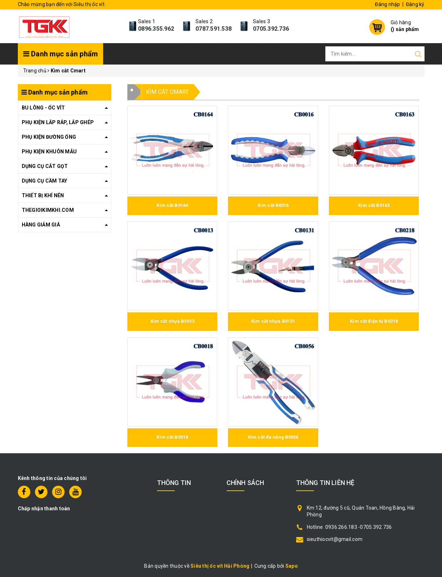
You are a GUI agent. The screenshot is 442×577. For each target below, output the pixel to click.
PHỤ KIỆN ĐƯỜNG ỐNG (49, 137)
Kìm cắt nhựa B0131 (273, 321)
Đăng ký (415, 4)
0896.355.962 (156, 28)
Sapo (291, 566)
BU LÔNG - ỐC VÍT (43, 108)
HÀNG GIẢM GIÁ (41, 225)
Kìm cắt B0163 (374, 205)
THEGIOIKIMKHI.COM (48, 210)
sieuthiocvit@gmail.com (335, 539)
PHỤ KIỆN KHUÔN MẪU (49, 151)
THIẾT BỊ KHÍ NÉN (43, 195)
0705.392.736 (271, 28)
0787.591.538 (213, 28)
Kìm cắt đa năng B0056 (273, 437)
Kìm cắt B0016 (273, 205)
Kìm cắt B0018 (172, 437)
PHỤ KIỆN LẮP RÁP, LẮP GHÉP (58, 122)
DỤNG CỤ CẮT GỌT (45, 166)
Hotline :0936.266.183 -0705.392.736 (349, 527)
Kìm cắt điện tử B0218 (374, 321)
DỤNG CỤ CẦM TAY (44, 181)
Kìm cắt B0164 (172, 205)
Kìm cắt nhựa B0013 (172, 321)
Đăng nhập (387, 4)
